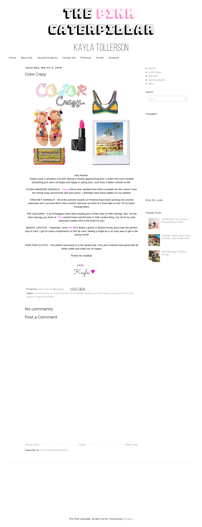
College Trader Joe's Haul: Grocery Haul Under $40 (176, 237)
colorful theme (41, 293)
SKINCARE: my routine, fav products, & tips (175, 220)
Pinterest (85, 57)
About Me (26, 57)
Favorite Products (47, 57)
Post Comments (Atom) (54, 450)
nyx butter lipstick (102, 293)
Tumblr (100, 57)
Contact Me (69, 57)
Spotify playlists (157, 79)
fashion (152, 68)
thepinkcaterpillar (45, 296)
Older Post (131, 444)
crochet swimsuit (59, 293)
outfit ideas (154, 72)
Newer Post (32, 444)
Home (12, 57)
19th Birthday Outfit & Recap (174, 253)
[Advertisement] (81, 416)
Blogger (128, 518)
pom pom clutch (120, 293)
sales (151, 83)
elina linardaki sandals (80, 293)
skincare (153, 76)
